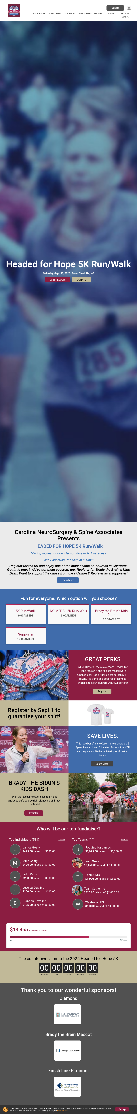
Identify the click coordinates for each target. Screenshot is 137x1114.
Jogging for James (98, 857)
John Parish (30, 884)
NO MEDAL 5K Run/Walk (68, 615)
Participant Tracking (90, 13)
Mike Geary (29, 871)
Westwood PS (94, 912)
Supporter (25, 638)
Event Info (55, 13)
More (125, 17)
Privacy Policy (62, 1110)
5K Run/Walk (26, 615)
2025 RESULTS (58, 279)
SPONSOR (70, 13)
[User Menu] (128, 7)
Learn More (68, 583)
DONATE (81, 279)
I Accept (122, 1109)
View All (61, 850)
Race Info (38, 13)
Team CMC (92, 885)
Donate (115, 7)
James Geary (31, 857)
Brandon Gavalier (34, 911)
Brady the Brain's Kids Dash (111, 616)
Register (102, 695)
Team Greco (92, 871)
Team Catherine (94, 898)
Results (125, 13)
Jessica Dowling (33, 897)
